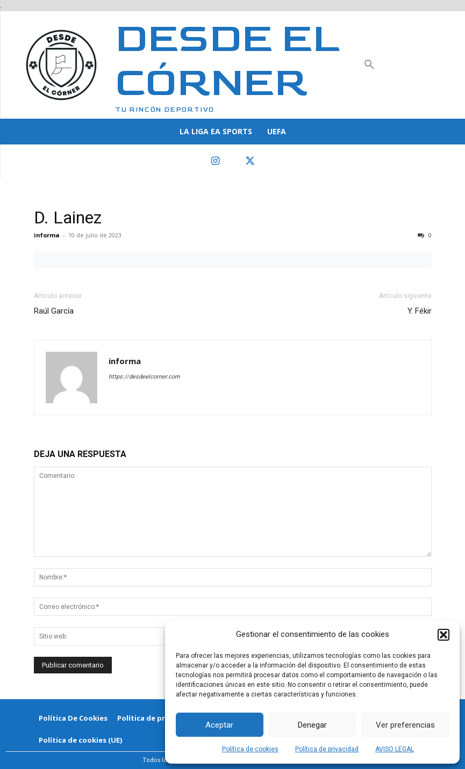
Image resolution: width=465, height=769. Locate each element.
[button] (443, 634)
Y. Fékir (419, 311)
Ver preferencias (405, 725)
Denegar (312, 725)
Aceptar (219, 725)
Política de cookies (250, 749)
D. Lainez (68, 217)
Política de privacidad (327, 749)
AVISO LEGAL (394, 749)
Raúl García (54, 311)
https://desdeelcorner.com (144, 376)
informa (47, 235)
